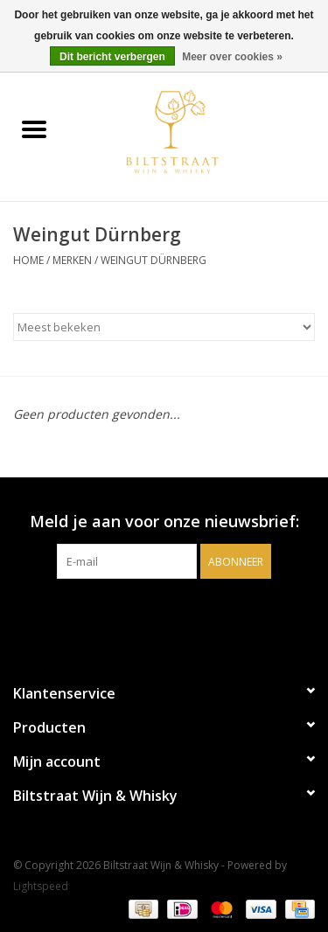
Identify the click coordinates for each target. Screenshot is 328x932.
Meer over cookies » (232, 57)
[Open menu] (34, 128)
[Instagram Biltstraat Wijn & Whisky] (180, 615)
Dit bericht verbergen (112, 57)
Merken (72, 260)
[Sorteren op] (164, 327)
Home (28, 260)
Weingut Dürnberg (153, 260)
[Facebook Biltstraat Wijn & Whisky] (149, 615)
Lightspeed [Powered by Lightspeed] (40, 886)
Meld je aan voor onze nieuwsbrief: (164, 521)
